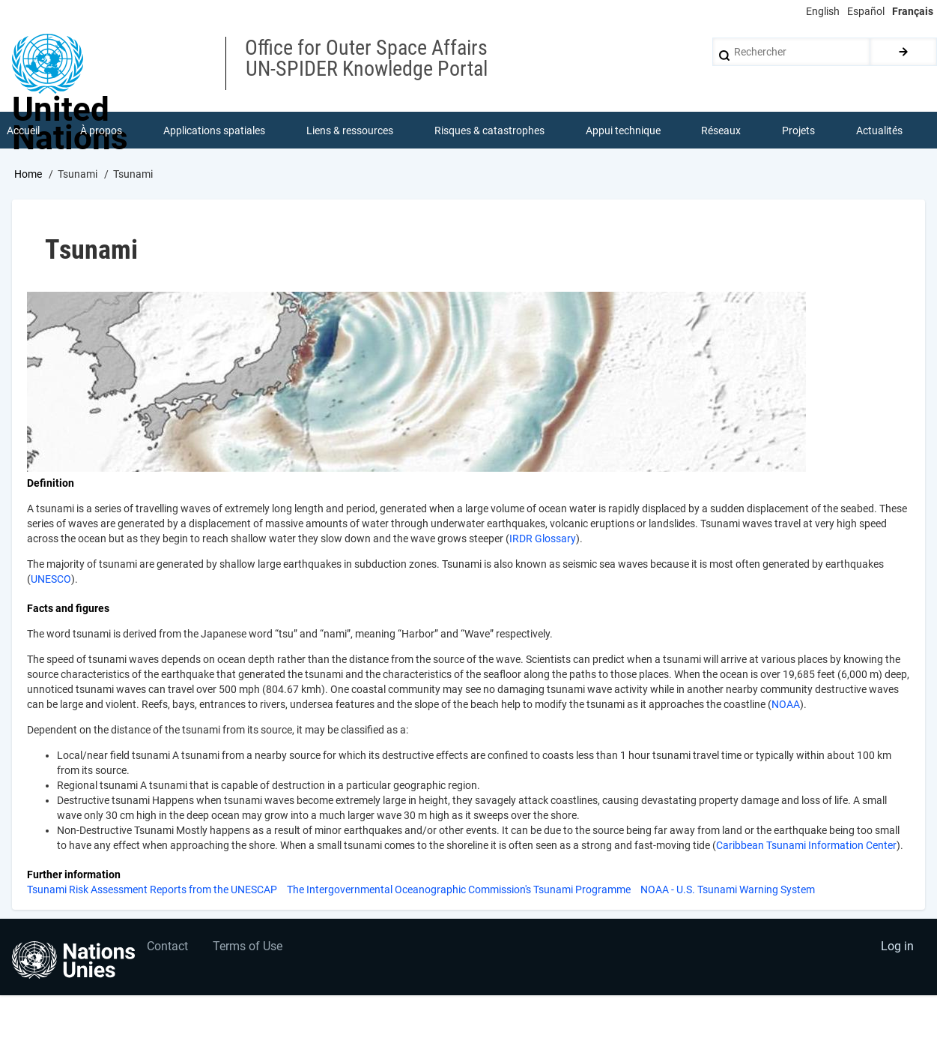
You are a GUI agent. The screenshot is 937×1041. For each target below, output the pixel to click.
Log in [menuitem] (896, 948)
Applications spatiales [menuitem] (215, 130)
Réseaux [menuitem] (722, 130)
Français (912, 11)
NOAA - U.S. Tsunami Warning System (727, 890)
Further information (74, 875)
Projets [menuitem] (798, 130)
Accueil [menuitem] (23, 130)
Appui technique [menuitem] (623, 130)
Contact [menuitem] (167, 948)
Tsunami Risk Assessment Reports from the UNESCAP (152, 890)
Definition (50, 484)
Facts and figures (68, 609)
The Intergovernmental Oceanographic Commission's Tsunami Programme (459, 890)
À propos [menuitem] (102, 130)
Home (28, 175)
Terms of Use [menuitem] (249, 948)
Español (866, 11)
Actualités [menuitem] (879, 130)
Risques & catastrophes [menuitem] (489, 130)
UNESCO (51, 580)
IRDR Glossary (542, 539)
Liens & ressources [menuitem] (349, 130)
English (823, 11)
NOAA (785, 705)
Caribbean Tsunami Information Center (806, 846)
